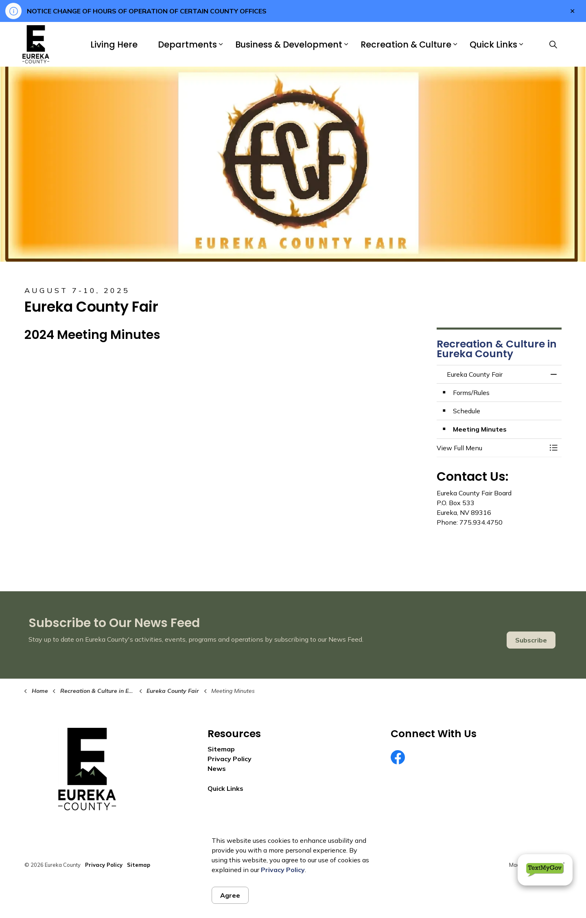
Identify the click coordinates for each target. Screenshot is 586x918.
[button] (491, 448)
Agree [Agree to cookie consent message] (230, 895)
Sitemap (221, 749)
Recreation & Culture (406, 44)
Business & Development (288, 44)
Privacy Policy (283, 870)
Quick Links (493, 44)
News (217, 768)
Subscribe (531, 640)
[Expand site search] (553, 44)
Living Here (114, 44)
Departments (187, 44)
